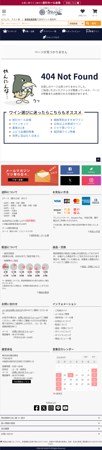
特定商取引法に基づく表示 (13, 417)
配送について (9, 247)
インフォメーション (64, 304)
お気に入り (83, 15)
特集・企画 (29, 31)
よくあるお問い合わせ (12, 310)
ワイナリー (49, 31)
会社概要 (5, 428)
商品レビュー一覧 (63, 338)
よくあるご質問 (62, 314)
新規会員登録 (31, 19)
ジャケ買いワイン (64, 128)
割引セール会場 (21, 120)
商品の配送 (44, 292)
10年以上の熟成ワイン (67, 124)
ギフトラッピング (63, 335)
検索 (94, 23)
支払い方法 (95, 231)
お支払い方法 (61, 192)
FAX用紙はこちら (21, 381)
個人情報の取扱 (8, 423)
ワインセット (20, 124)
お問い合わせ (10, 304)
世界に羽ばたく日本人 (25, 136)
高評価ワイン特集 (64, 132)
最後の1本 (18, 128)
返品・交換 (59, 247)
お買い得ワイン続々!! (51, 2)
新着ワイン (94, 31)
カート (94, 15)
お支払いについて (63, 321)
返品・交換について (91, 266)
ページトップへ (98, 160)
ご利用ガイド (61, 310)
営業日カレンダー (63, 349)
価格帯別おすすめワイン (68, 120)
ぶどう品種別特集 (23, 132)
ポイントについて (63, 331)
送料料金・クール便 (40, 235)
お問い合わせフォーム (28, 317)
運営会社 (7, 349)
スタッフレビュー (73, 31)
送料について (9, 192)
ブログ (52, 37)
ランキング (12, 31)
